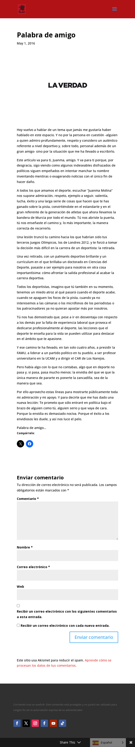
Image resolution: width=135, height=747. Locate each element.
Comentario (28, 498)
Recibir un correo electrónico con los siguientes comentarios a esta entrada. (67, 614)
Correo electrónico (33, 567)
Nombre (25, 547)
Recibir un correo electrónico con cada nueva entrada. (65, 625)
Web (20, 586)
